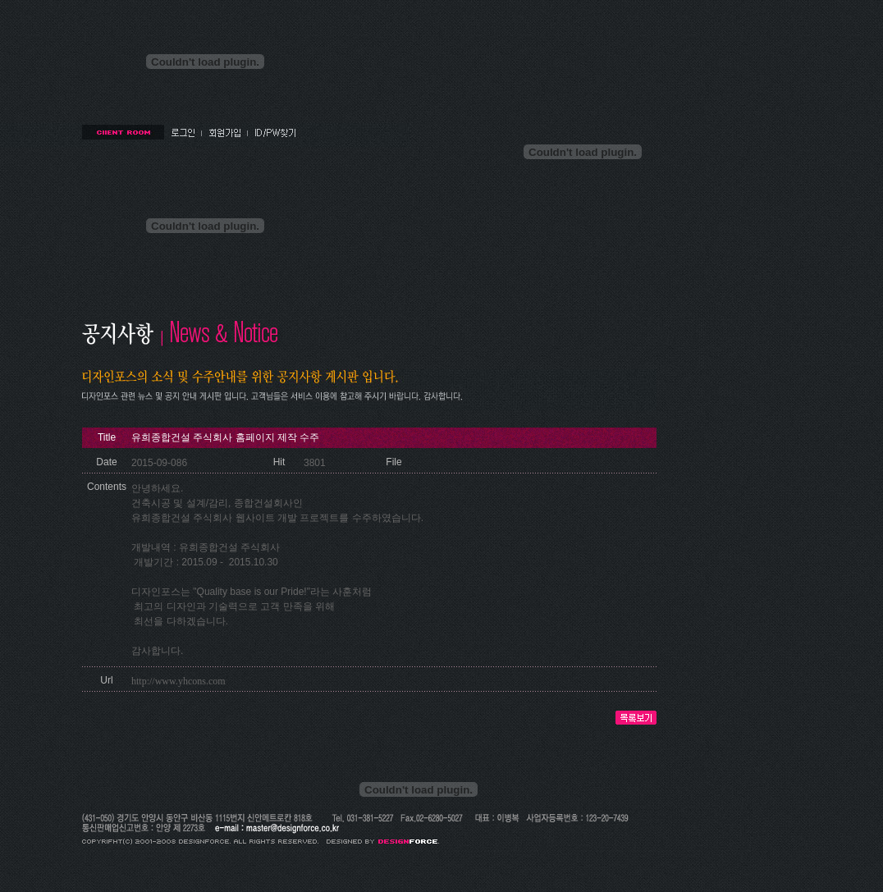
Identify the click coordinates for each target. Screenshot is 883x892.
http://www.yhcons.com (178, 681)
